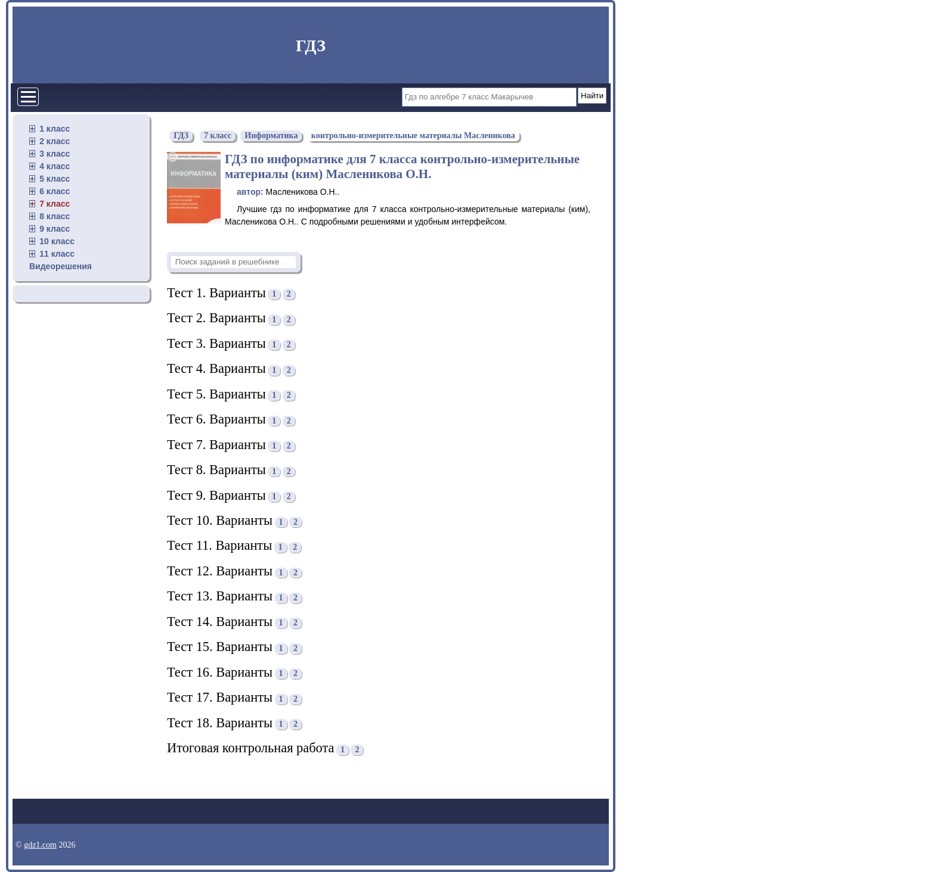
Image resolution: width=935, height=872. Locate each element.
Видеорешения (60, 266)
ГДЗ (311, 45)
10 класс (57, 241)
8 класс (54, 216)
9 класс (54, 228)
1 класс (54, 128)
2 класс (54, 141)
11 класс (57, 254)
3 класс (54, 153)
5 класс (54, 178)
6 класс (54, 191)
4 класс (54, 166)
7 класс (54, 203)
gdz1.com (40, 844)
